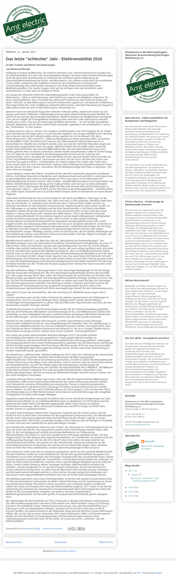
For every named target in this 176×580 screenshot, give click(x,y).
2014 (131, 496)
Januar (134, 474)
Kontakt (150, 441)
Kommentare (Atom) (65, 551)
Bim (139, 573)
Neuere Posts (14, 542)
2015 (131, 491)
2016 (131, 487)
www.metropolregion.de (137, 424)
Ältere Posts (106, 542)
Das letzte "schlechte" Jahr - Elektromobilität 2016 (54, 59)
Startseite (60, 542)
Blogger (158, 573)
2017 (131, 471)
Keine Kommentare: (53, 528)
